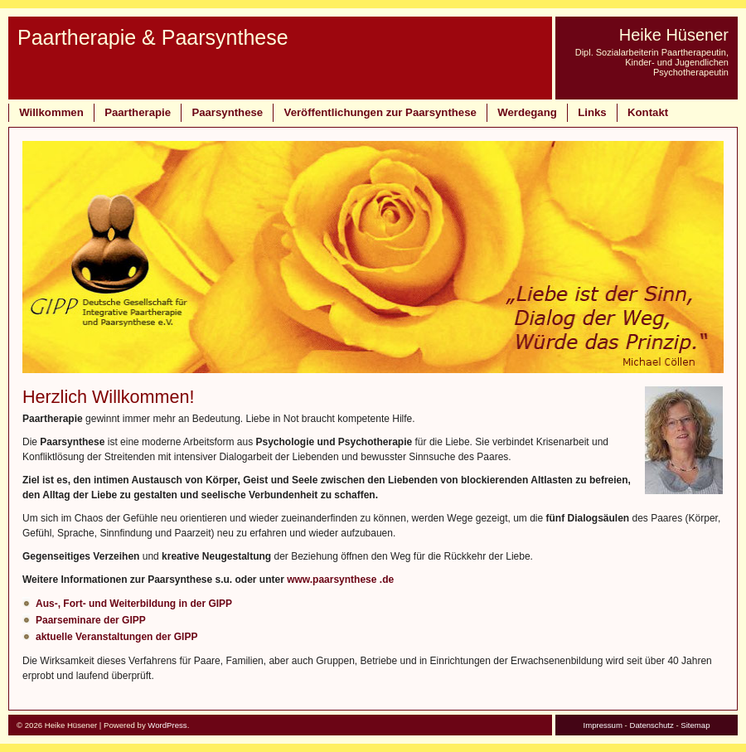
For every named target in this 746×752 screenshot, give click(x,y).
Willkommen (51, 112)
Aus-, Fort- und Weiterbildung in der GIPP (134, 603)
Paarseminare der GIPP (91, 620)
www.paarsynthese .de (340, 579)
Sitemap (695, 725)
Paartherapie (137, 112)
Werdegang (527, 112)
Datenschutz (651, 725)
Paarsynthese (227, 112)
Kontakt (647, 112)
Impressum (602, 725)
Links (592, 112)
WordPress (167, 725)
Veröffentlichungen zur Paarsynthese (380, 112)
